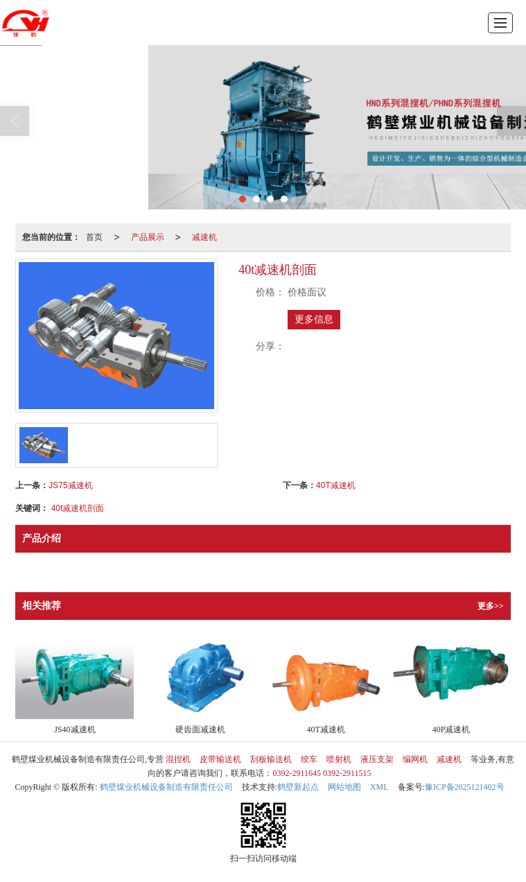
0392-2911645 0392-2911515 (321, 773)
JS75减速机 (70, 485)
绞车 (309, 759)
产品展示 (147, 237)
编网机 (415, 759)
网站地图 (344, 787)
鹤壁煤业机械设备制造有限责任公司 (166, 787)
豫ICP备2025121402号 (465, 787)
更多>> (490, 606)
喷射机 (338, 759)
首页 (94, 237)
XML (379, 787)
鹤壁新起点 (298, 787)
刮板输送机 (271, 759)
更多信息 (314, 319)
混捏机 (178, 759)
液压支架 (377, 759)
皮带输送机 (220, 759)
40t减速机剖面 (78, 508)
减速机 (204, 237)
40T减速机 (336, 485)
